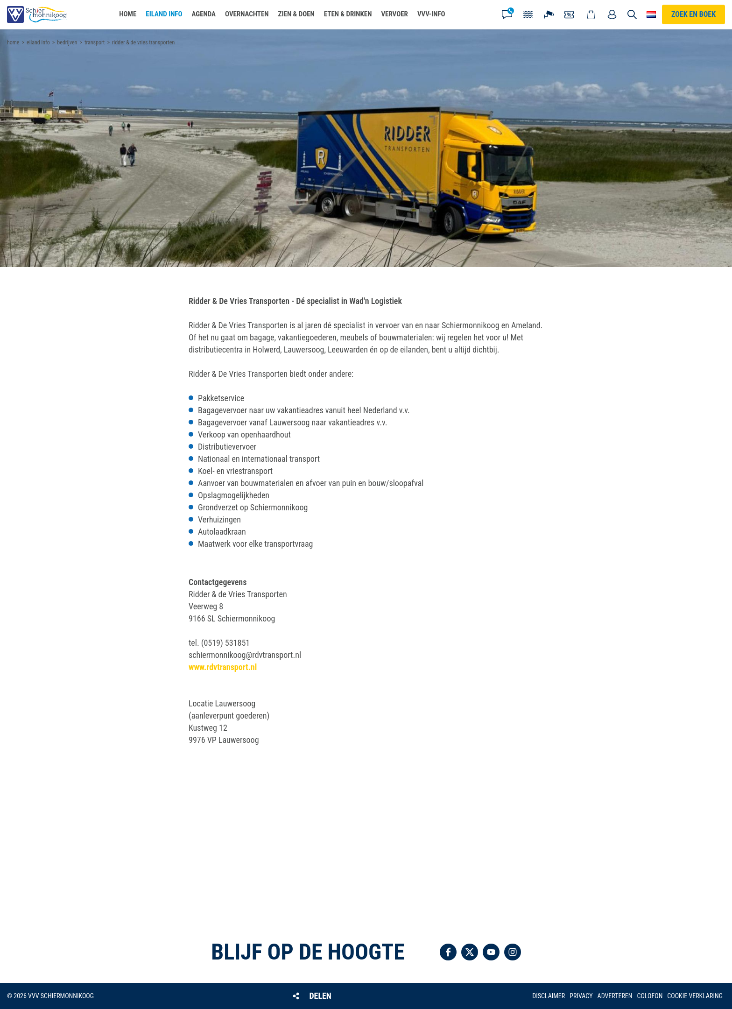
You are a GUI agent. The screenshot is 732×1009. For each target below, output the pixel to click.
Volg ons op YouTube (491, 952)
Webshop (591, 14)
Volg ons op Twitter (469, 952)
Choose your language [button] (651, 14)
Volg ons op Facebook (448, 952)
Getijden (528, 14)
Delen (320, 996)
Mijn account (612, 14)
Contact (507, 14)
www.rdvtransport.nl (223, 667)
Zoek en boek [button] (693, 14)
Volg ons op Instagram (512, 952)
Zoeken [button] (632, 14)
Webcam (549, 14)
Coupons (570, 14)
